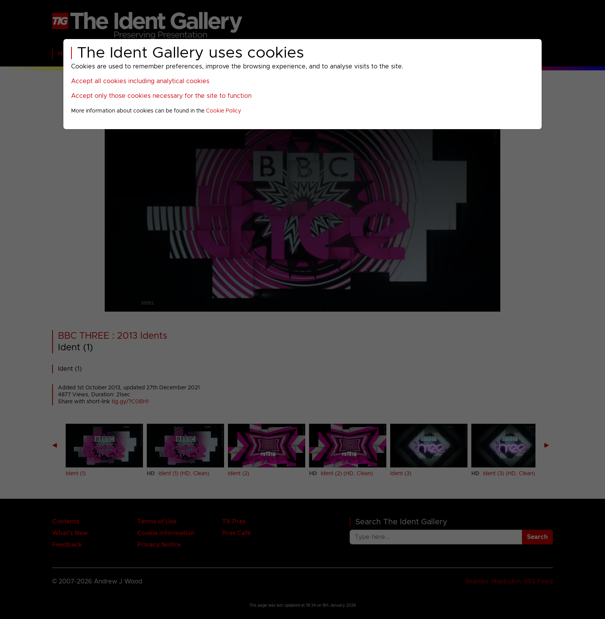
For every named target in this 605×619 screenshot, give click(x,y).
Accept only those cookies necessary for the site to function (161, 96)
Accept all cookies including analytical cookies (140, 81)
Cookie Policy (223, 111)
